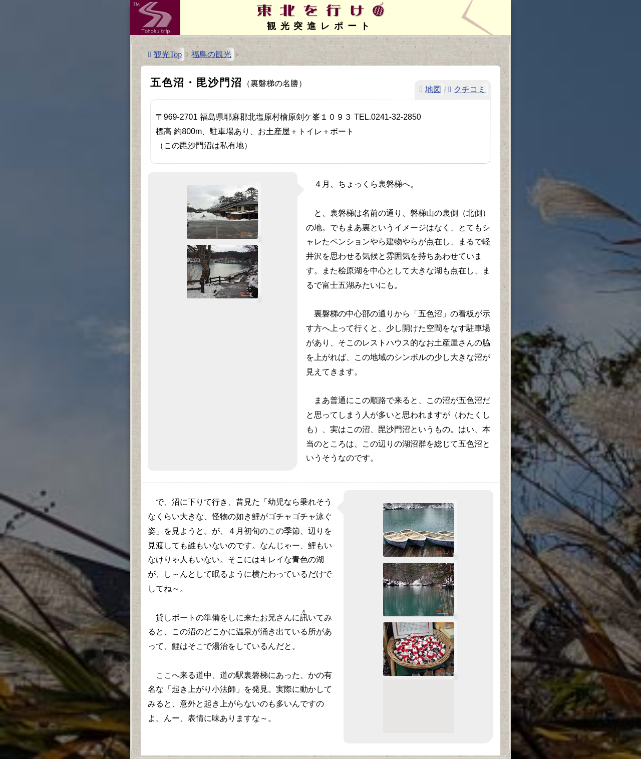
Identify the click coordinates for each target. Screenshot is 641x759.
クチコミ (470, 89)
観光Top (168, 54)
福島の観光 (211, 54)
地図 (433, 89)
